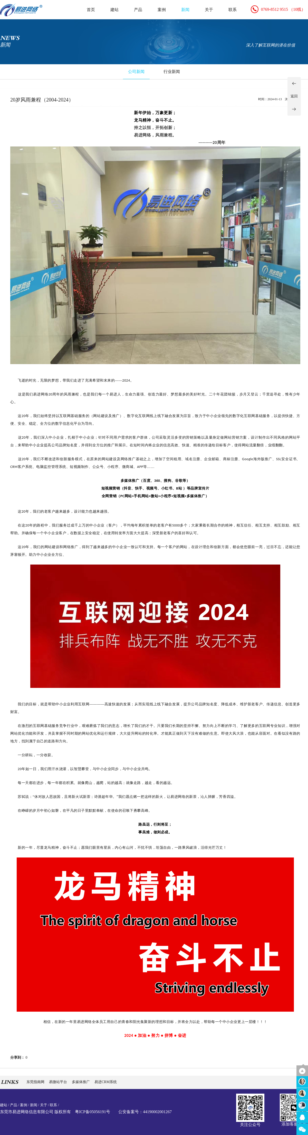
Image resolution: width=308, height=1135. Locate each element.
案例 (162, 9)
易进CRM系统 (105, 1082)
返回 (294, 96)
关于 (209, 9)
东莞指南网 (35, 1082)
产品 (138, 9)
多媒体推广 (81, 1082)
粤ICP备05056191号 (92, 1112)
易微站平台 (58, 1082)
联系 (232, 9)
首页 (91, 9)
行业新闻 (171, 71)
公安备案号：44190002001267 (145, 1112)
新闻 (185, 9)
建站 (114, 9)
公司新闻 (136, 71)
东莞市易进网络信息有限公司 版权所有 (35, 1112)
